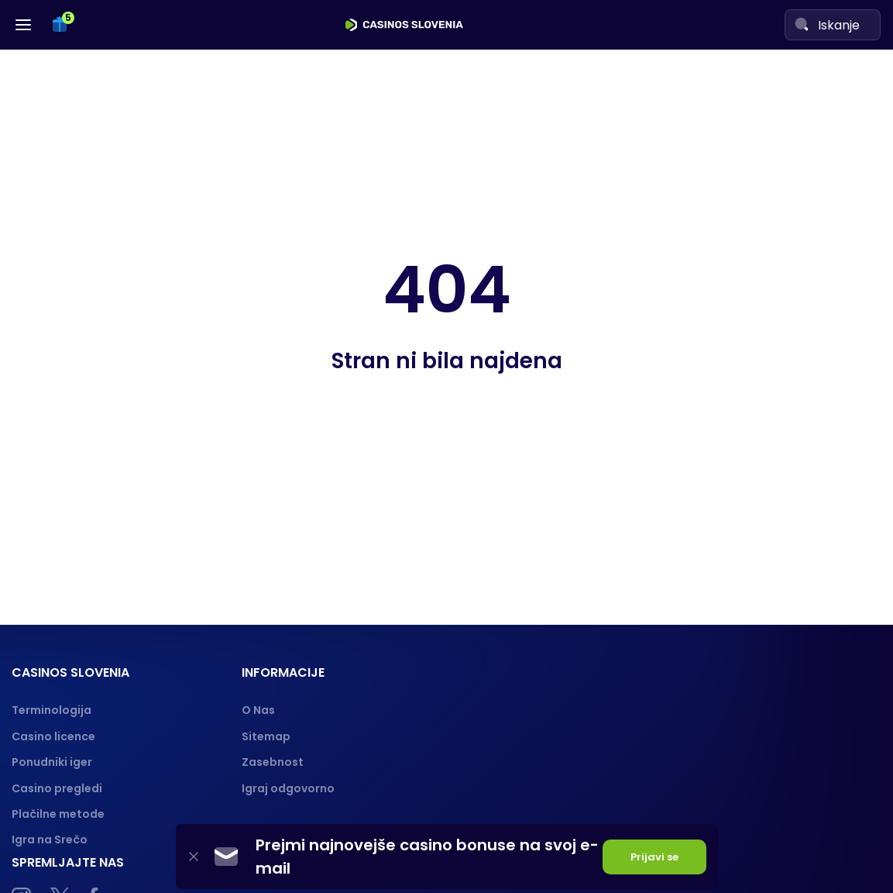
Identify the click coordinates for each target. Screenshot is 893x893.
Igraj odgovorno (288, 788)
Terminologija (51, 710)
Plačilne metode (58, 814)
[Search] (801, 24)
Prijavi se (654, 857)
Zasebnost (273, 762)
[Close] (193, 857)
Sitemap (266, 736)
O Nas (258, 710)
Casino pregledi (57, 788)
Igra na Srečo (50, 839)
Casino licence (53, 736)
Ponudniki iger (52, 762)
